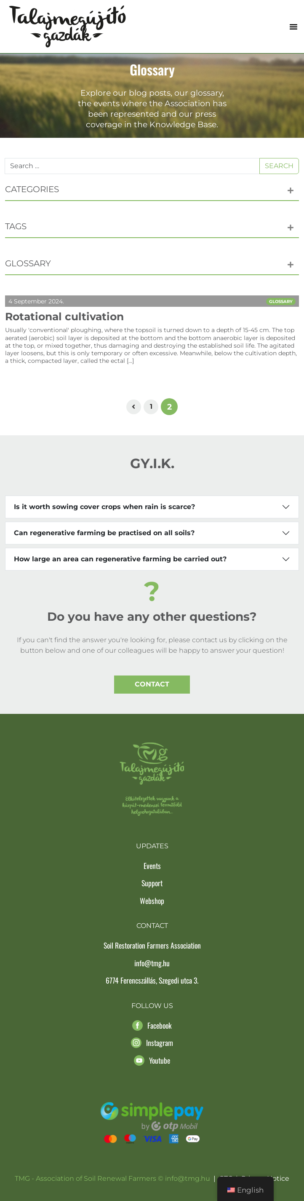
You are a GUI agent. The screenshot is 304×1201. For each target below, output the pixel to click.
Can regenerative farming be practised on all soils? (104, 533)
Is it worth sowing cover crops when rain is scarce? (104, 507)
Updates (152, 846)
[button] (293, 26)
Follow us (152, 1006)
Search (279, 166)
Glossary (281, 301)
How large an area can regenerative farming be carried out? (120, 559)
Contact (152, 684)
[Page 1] (151, 406)
